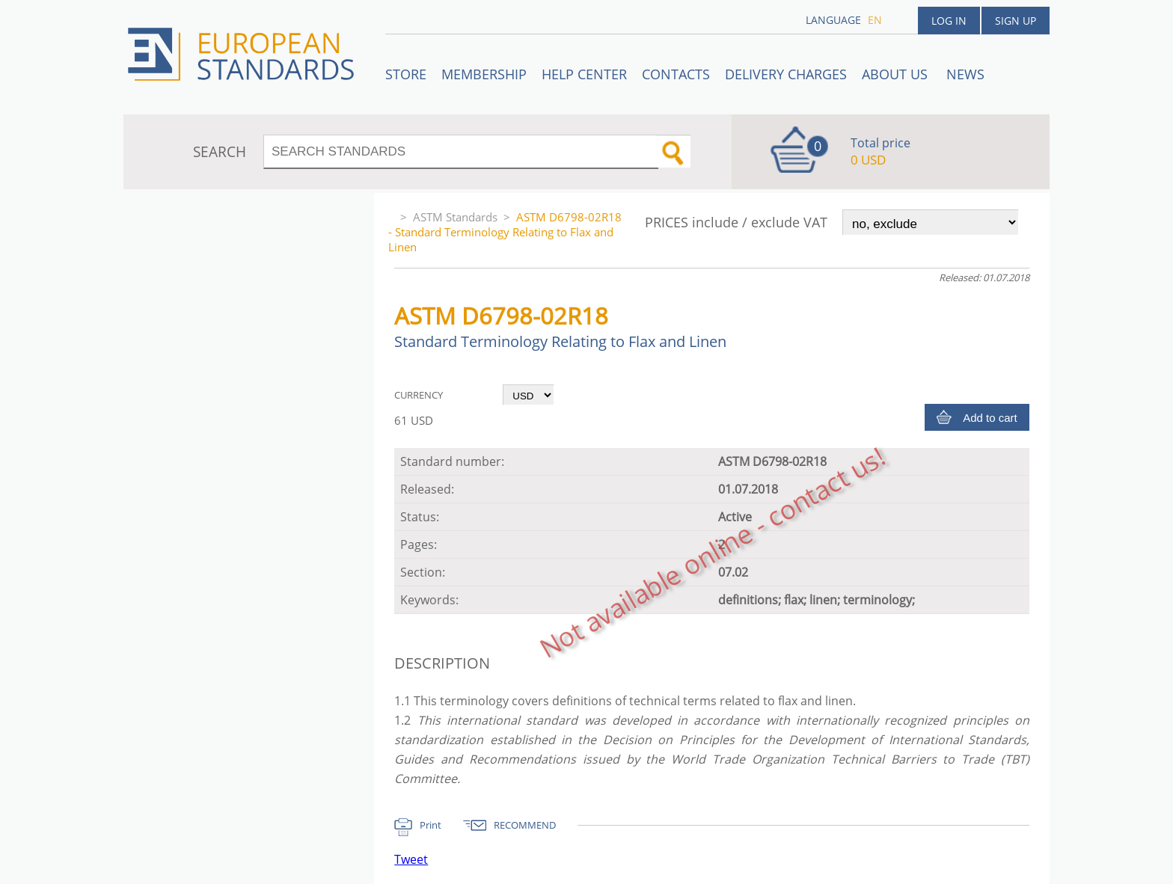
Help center (584, 74)
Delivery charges (786, 74)
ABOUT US (896, 74)
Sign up (1015, 20)
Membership (484, 74)
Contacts (676, 74)
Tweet (411, 859)
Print (430, 825)
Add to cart (990, 417)
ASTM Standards (455, 216)
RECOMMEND (525, 825)
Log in (949, 20)
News (965, 74)
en (875, 20)
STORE (405, 74)
